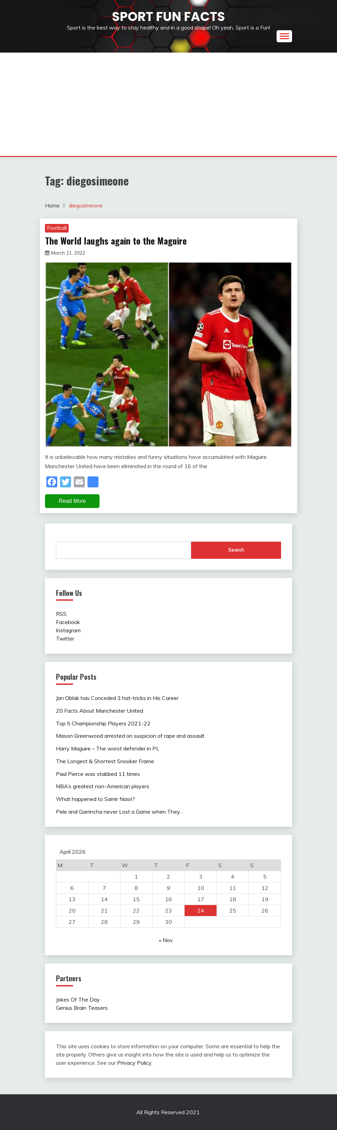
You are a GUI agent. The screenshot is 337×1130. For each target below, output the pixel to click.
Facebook (68, 622)
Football (57, 228)
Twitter (65, 638)
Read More (72, 501)
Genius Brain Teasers (82, 1007)
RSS (61, 613)
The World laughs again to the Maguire (116, 240)
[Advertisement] (168, 104)
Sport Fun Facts (168, 16)
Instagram (68, 630)
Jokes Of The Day (78, 999)
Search (236, 550)
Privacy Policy (134, 1062)
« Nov (166, 940)
